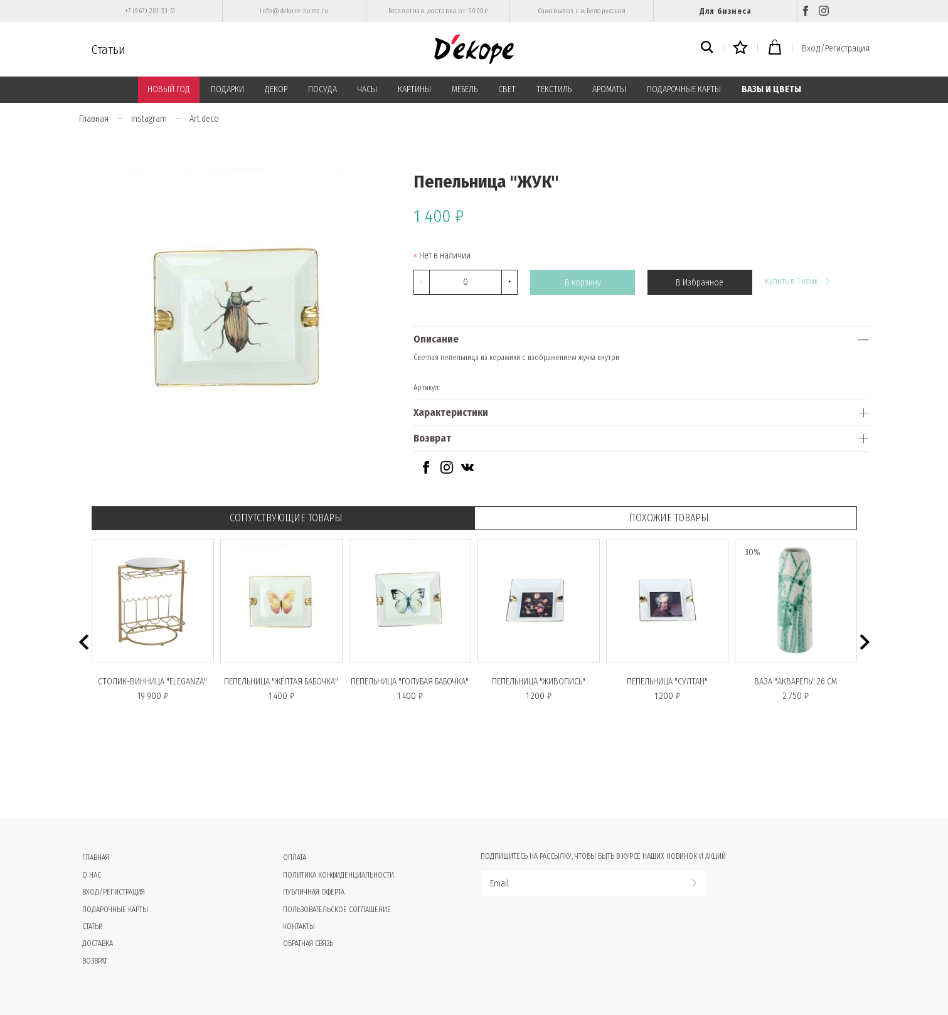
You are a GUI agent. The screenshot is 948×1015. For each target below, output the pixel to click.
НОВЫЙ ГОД (168, 89)
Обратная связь (308, 943)
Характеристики (450, 412)
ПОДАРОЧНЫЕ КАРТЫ (684, 89)
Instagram (149, 119)
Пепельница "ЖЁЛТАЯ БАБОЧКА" (281, 681)
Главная (94, 119)
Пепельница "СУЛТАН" (667, 681)
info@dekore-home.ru (294, 11)
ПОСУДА (322, 89)
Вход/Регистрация (836, 48)
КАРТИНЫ (414, 89)
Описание (436, 339)
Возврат (432, 438)
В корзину (583, 282)
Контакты (299, 926)
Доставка (97, 943)
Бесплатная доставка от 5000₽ (437, 11)
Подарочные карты (115, 909)
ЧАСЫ (367, 89)
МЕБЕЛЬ (464, 89)
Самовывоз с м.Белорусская (582, 11)
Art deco (204, 119)
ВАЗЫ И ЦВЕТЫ (771, 89)
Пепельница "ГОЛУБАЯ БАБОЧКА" (410, 681)
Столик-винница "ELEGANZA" (152, 681)
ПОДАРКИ (227, 89)
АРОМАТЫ (609, 89)
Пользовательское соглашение (337, 909)
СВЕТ (507, 89)
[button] (84, 642)
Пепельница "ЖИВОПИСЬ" (538, 681)
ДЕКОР (276, 89)
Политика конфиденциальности (338, 875)
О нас (91, 875)
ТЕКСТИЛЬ (554, 89)
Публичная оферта (313, 892)
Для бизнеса (725, 11)
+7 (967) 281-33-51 (150, 11)
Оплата (294, 857)
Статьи (108, 49)
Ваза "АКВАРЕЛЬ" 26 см (795, 681)
